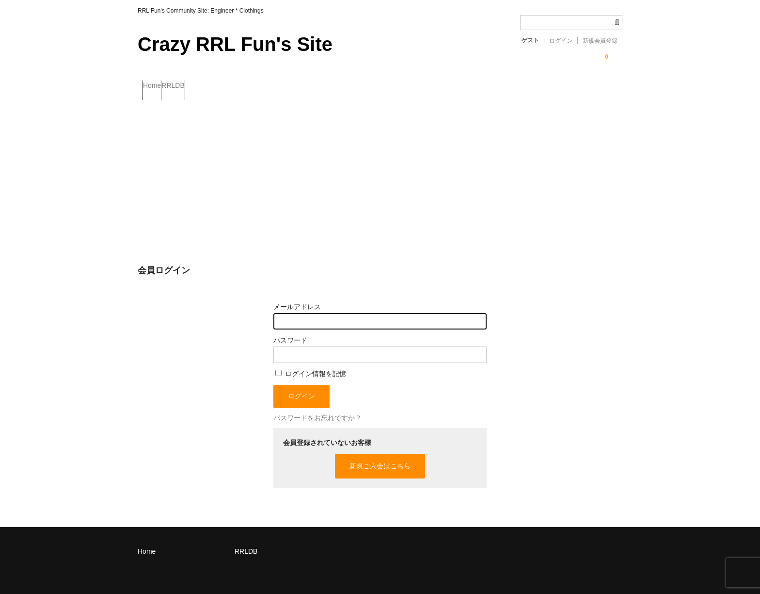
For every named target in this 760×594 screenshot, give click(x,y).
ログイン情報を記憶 (310, 365)
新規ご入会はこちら (380, 457)
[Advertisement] (380, 169)
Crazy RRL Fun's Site (235, 44)
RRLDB (197, 86)
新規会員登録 (600, 40)
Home (157, 86)
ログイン (560, 40)
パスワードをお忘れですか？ (317, 409)
